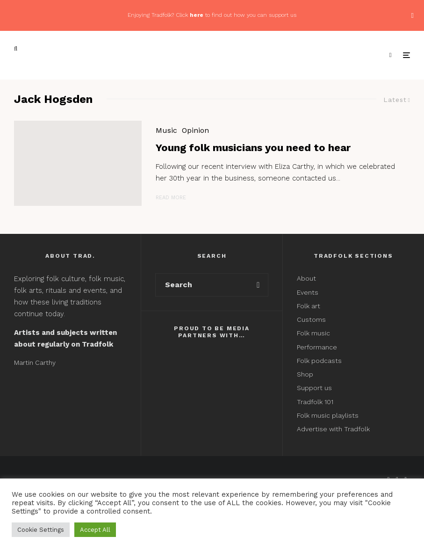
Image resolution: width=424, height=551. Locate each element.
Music (166, 130)
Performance (317, 347)
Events (307, 292)
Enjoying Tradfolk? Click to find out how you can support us (212, 15)
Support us (314, 388)
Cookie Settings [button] (40, 529)
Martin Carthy (35, 362)
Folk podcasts (319, 360)
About (306, 278)
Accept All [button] (95, 529)
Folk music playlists (328, 415)
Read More (171, 198)
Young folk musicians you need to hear (253, 147)
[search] (258, 285)
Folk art (309, 306)
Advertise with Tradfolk (333, 429)
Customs (311, 319)
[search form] (202, 285)
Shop (305, 374)
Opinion (195, 130)
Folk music (313, 333)
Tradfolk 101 (315, 402)
